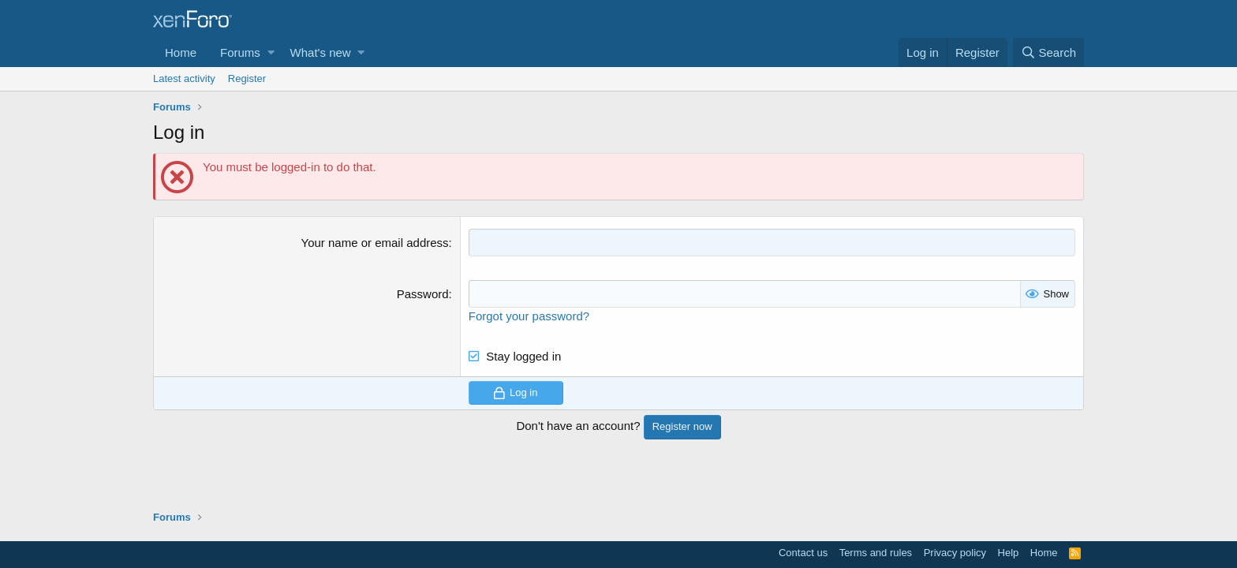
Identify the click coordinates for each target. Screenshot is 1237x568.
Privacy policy (955, 553)
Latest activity (184, 78)
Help (1008, 553)
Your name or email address (375, 242)
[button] (270, 52)
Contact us (803, 553)
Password (423, 294)
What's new (320, 52)
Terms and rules (875, 553)
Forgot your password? (529, 316)
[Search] (1048, 52)
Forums (240, 52)
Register (247, 78)
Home (180, 52)
